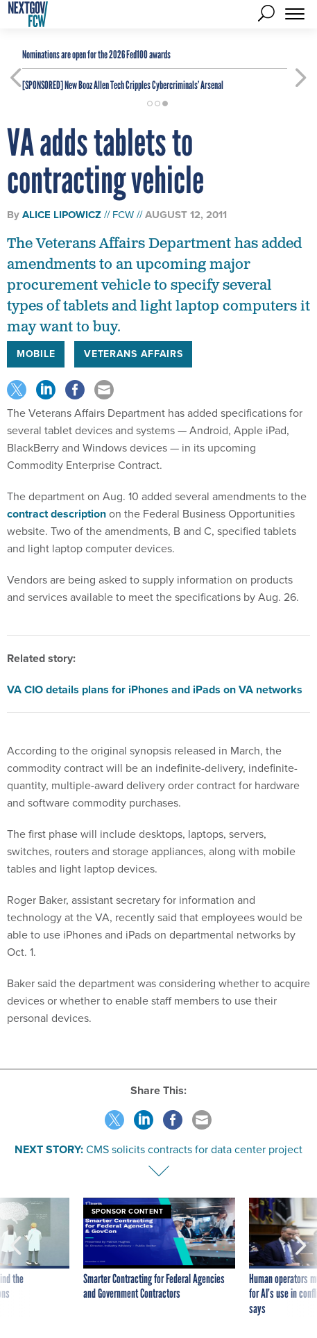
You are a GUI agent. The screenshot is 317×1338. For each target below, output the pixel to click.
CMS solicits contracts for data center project (194, 1149)
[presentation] (16, 1257)
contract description (56, 514)
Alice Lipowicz (61, 214)
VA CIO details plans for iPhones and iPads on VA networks (154, 689)
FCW (123, 214)
